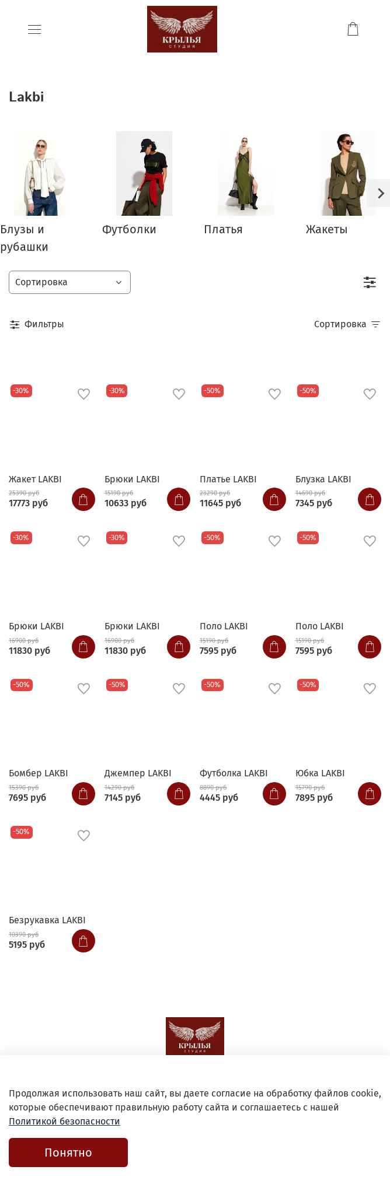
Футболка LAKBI (234, 773)
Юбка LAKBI (320, 773)
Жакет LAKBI (35, 479)
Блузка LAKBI (323, 479)
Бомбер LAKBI (38, 773)
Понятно (68, 1153)
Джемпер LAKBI (138, 773)
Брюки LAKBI (132, 479)
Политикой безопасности (64, 1121)
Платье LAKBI (228, 479)
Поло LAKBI (224, 626)
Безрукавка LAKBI (47, 920)
